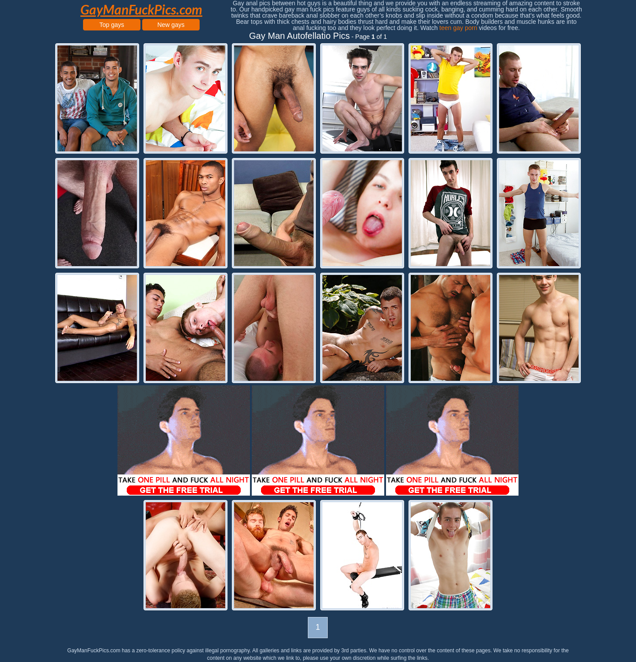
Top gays (111, 24)
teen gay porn (458, 27)
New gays (170, 24)
